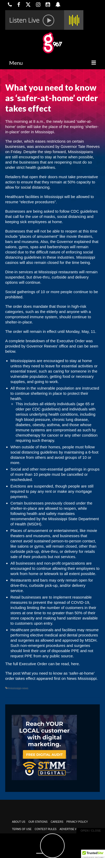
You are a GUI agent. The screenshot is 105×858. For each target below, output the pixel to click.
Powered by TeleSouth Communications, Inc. (55, 844)
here (75, 664)
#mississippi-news (17, 688)
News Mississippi (82, 678)
